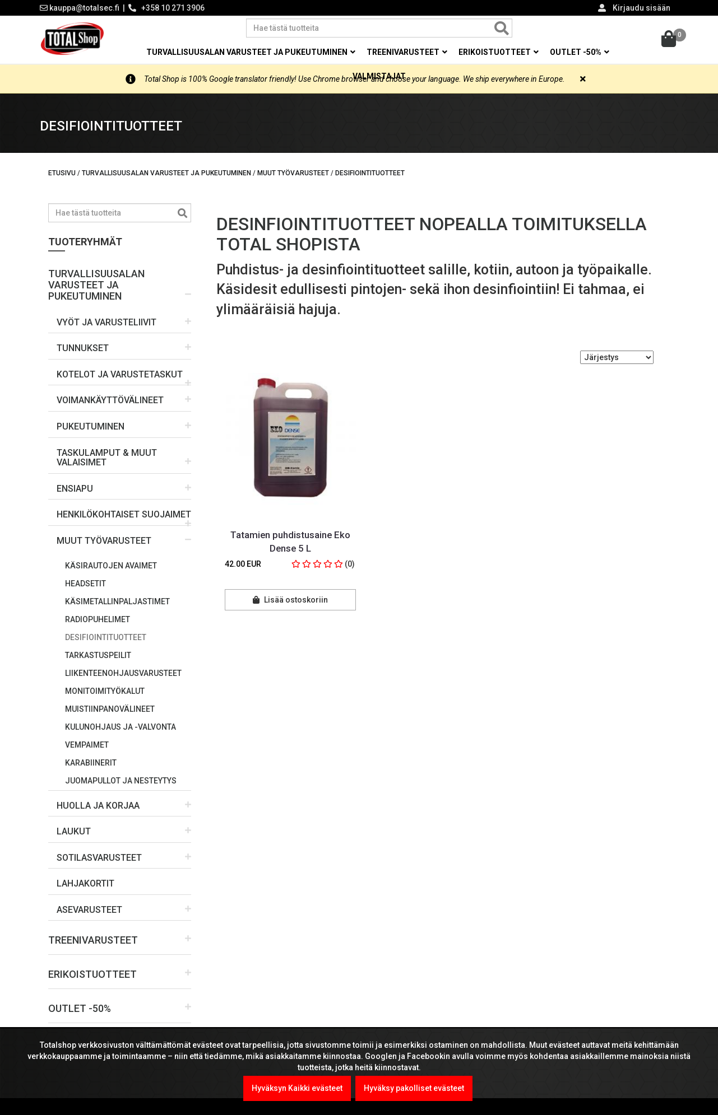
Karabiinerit (91, 762)
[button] (119, 280)
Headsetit (85, 583)
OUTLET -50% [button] (579, 52)
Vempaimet (87, 744)
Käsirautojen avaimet (111, 565)
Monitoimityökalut (105, 691)
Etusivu (62, 173)
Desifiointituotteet (105, 637)
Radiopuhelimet (97, 619)
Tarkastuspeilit (98, 655)
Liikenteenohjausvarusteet (123, 673)
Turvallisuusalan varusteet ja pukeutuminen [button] (250, 52)
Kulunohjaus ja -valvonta (120, 726)
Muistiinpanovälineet (110, 709)
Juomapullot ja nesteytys (121, 780)
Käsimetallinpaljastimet (117, 601)
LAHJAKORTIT (85, 883)
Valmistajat (379, 76)
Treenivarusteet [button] (407, 52)
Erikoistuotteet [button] (498, 52)
